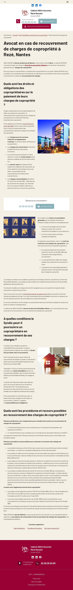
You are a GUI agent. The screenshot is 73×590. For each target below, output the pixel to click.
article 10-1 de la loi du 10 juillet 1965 (53, 252)
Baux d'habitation (19, 528)
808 (8, 458)
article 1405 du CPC (40, 468)
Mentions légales (36, 581)
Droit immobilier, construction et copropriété (33, 35)
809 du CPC (15, 458)
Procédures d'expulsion (34, 528)
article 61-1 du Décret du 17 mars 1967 (26, 496)
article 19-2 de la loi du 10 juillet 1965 (41, 471)
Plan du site (36, 578)
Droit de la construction (51, 528)
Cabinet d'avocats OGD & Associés (36, 26)
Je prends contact (47, 21)
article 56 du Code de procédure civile (35, 294)
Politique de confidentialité (36, 585)
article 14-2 (26, 154)
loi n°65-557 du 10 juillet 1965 (39, 491)
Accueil (15, 35)
